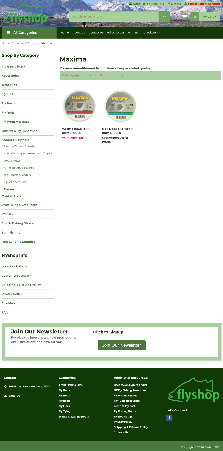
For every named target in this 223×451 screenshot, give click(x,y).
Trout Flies (9, 85)
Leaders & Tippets (25, 43)
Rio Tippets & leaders (17, 174)
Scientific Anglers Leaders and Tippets (28, 153)
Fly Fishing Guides (125, 395)
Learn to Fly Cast (124, 406)
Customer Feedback (17, 275)
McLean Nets (11, 195)
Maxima (9, 189)
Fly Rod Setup (123, 416)
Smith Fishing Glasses (18, 223)
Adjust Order (115, 32)
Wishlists (134, 32)
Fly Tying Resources (127, 400)
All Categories (21, 33)
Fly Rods (8, 112)
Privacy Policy (12, 294)
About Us (79, 32)
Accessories (10, 75)
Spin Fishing (11, 232)
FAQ (5, 312)
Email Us (157, 4)
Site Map (8, 303)
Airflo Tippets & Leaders (19, 167)
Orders (174, 4)
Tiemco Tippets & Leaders (20, 146)
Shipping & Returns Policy (21, 285)
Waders (7, 214)
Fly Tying (64, 411)
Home (65, 32)
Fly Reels (8, 103)
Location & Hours (14, 266)
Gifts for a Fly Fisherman (20, 131)
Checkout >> (152, 32)
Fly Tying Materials (15, 122)
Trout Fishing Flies (70, 385)
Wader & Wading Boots (74, 416)
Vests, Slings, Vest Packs (19, 205)
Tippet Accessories (15, 182)
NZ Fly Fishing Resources (130, 390)
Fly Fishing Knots (125, 411)
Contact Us (96, 32)
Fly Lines (8, 94)
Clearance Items (14, 66)
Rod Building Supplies (18, 242)
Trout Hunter (12, 160)
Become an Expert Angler (130, 385)
